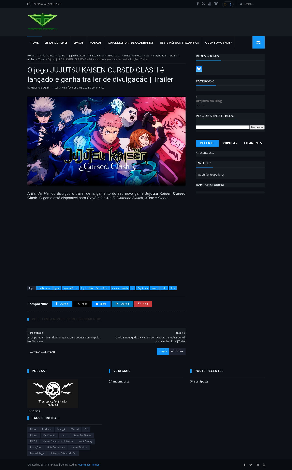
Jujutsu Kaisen (77, 55)
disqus (163, 351)
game (62, 55)
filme (33, 429)
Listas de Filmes (56, 42)
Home (34, 42)
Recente (207, 143)
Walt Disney (85, 441)
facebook (177, 351)
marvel (75, 429)
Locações (35, 447)
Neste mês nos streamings (179, 42)
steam (173, 55)
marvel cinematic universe (58, 441)
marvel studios (79, 447)
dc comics (49, 435)
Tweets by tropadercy (210, 174)
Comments (253, 143)
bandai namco (46, 55)
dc (86, 429)
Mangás (96, 42)
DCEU (33, 441)
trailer (30, 59)
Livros (79, 42)
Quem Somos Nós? (218, 42)
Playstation (159, 55)
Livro (64, 435)
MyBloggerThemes (88, 464)
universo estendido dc (63, 453)
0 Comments (96, 87)
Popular (230, 143)
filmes (34, 435)
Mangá (61, 429)
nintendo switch (133, 55)
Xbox (41, 59)
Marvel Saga (37, 453)
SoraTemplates (49, 464)
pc (147, 55)
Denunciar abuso (210, 185)
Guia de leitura (56, 447)
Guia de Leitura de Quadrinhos (131, 42)
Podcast (47, 429)
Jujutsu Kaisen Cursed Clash (104, 55)
